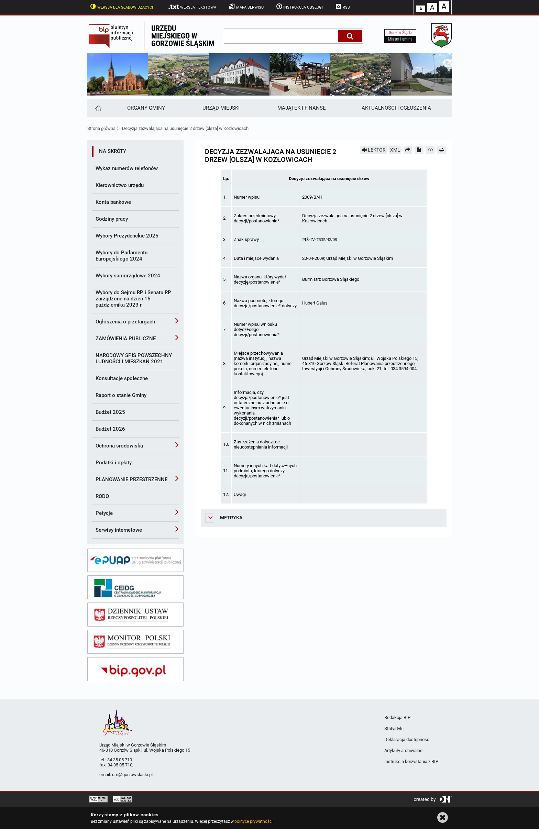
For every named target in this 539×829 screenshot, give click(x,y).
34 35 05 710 (119, 759)
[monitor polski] (135, 642)
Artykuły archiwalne (403, 750)
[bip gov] (135, 669)
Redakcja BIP (397, 717)
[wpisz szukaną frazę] (281, 36)
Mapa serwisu (246, 6)
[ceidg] (135, 587)
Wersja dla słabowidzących (122, 6)
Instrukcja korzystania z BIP (411, 761)
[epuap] (135, 560)
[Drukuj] (441, 150)
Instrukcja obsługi (299, 6)
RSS (342, 6)
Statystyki (394, 728)
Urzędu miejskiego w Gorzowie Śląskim (182, 36)
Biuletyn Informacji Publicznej (115, 36)
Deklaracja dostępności (407, 739)
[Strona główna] (97, 108)
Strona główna (101, 128)
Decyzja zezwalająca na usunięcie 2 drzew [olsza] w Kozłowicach (185, 128)
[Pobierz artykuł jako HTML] (430, 150)
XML (395, 150)
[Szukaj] (350, 36)
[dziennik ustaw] (135, 615)
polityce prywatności (253, 821)
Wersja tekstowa (192, 7)
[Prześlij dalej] (408, 150)
